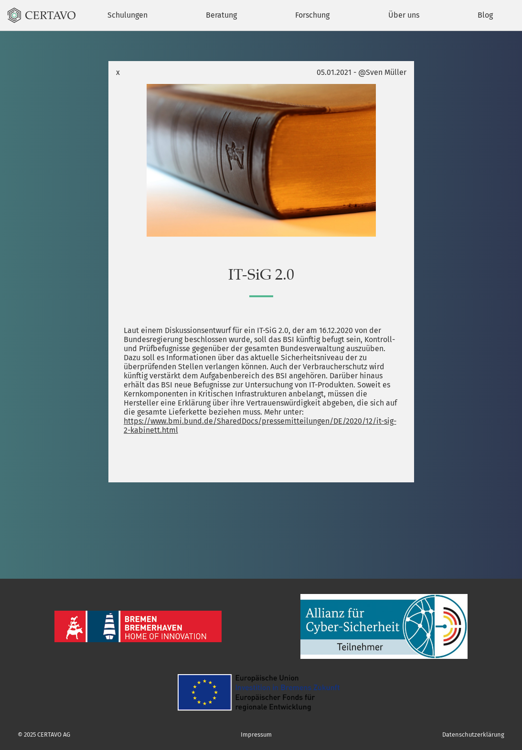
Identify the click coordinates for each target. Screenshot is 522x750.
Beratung (221, 15)
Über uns (403, 15)
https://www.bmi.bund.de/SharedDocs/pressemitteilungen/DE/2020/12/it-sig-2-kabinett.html (260, 426)
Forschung (312, 15)
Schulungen (127, 15)
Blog (485, 15)
